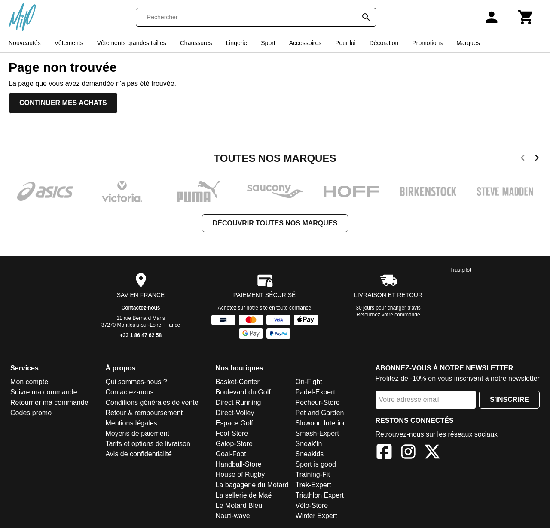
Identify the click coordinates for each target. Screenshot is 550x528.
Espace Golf (234, 423)
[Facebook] (384, 453)
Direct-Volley (235, 412)
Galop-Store (234, 443)
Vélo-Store (312, 505)
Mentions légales (131, 423)
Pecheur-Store (318, 402)
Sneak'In (309, 443)
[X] (432, 453)
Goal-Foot (231, 454)
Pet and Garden (320, 412)
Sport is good (316, 464)
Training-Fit (313, 474)
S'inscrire (509, 399)
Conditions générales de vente (151, 402)
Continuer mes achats (63, 102)
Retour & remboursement (144, 412)
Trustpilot (460, 270)
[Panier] (526, 17)
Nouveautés (25, 42)
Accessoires (305, 42)
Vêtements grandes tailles (131, 42)
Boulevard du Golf (243, 392)
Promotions (427, 42)
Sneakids (310, 454)
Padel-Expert (316, 392)
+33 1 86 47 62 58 (141, 335)
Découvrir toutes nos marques (275, 223)
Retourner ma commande (49, 402)
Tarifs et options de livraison (147, 443)
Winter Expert (316, 515)
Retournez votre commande (388, 315)
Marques (468, 42)
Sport (268, 42)
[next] (537, 159)
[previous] (522, 159)
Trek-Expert (313, 485)
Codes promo (31, 412)
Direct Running (238, 402)
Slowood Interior (320, 423)
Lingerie (236, 42)
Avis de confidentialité (138, 454)
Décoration (384, 42)
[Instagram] (408, 453)
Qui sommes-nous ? (136, 381)
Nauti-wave (233, 515)
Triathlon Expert (320, 495)
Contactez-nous (141, 308)
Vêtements (69, 42)
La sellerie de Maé (244, 495)
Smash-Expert (317, 433)
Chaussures (196, 42)
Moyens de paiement (137, 433)
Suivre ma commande (43, 392)
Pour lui (345, 42)
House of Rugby (240, 474)
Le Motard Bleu (239, 505)
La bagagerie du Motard (252, 485)
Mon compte (29, 381)
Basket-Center (238, 381)
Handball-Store (239, 464)
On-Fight (309, 381)
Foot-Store (232, 433)
